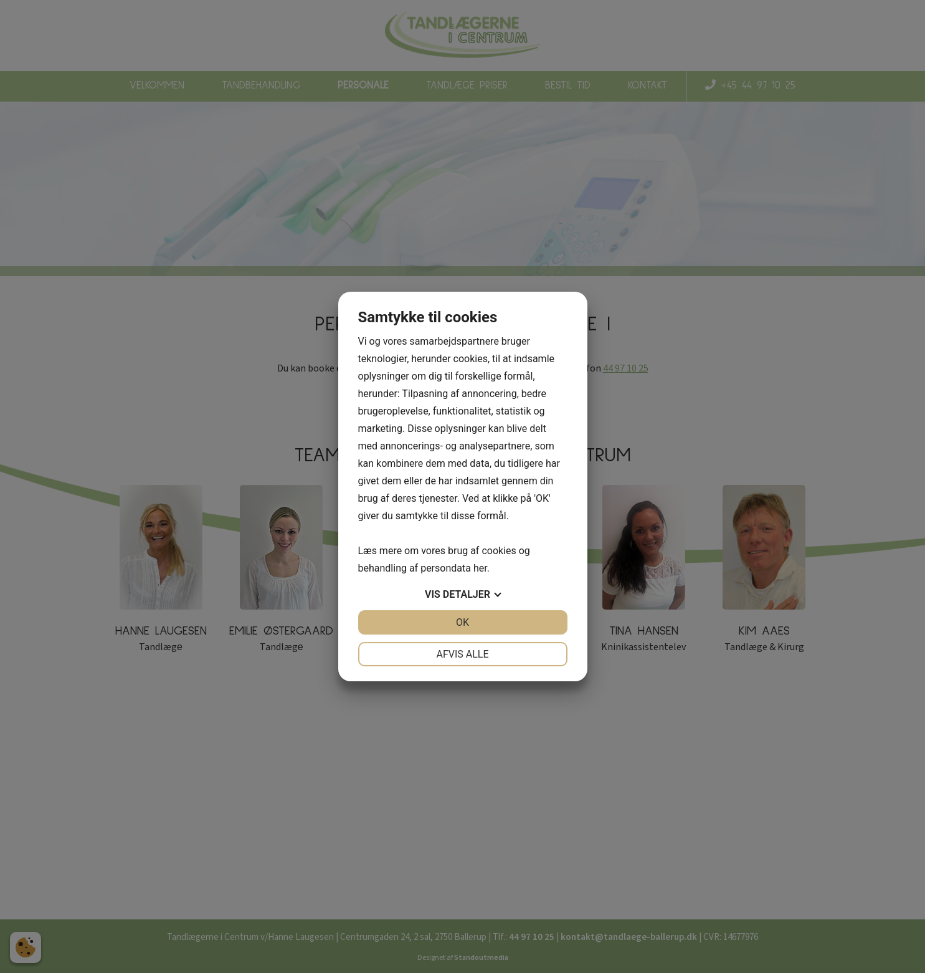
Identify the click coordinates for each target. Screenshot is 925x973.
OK (462, 622)
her (480, 568)
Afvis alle (462, 654)
